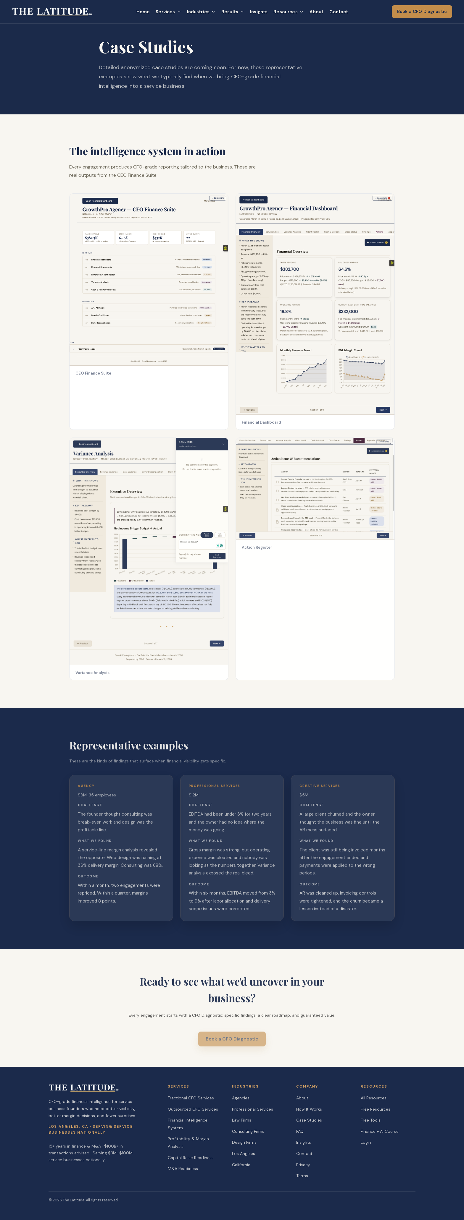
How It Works (309, 1109)
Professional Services (252, 1109)
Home (143, 12)
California (241, 1164)
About (317, 12)
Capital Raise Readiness (191, 1157)
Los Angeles (243, 1153)
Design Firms (244, 1142)
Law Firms (241, 1120)
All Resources (373, 1098)
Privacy (303, 1164)
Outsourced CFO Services (193, 1109)
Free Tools (371, 1120)
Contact (338, 12)
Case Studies (309, 1120)
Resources (288, 12)
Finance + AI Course (380, 1131)
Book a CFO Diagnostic (422, 11)
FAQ (300, 1131)
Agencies (240, 1098)
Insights (259, 12)
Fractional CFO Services (191, 1098)
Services (168, 12)
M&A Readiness (183, 1168)
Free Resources (375, 1109)
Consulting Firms (248, 1131)
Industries (201, 12)
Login (366, 1142)
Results (232, 12)
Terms (302, 1175)
